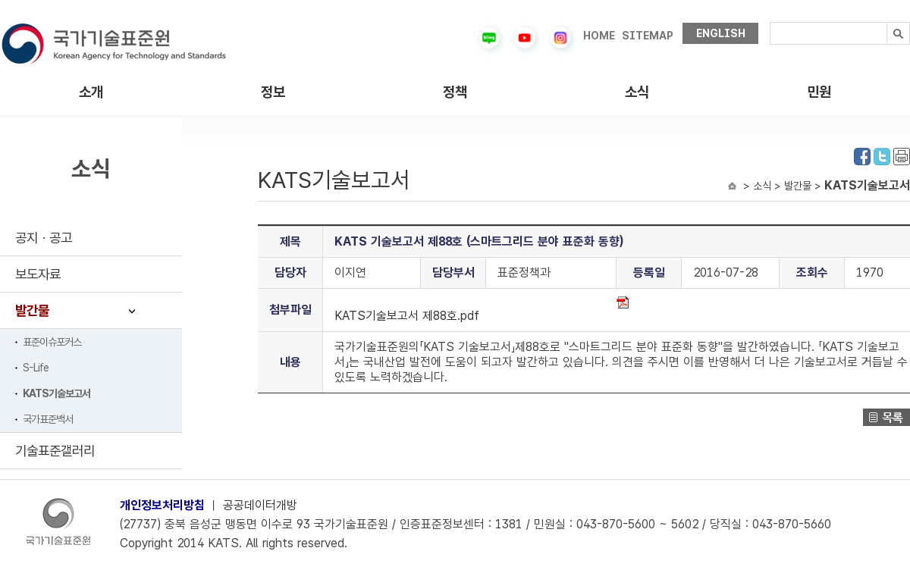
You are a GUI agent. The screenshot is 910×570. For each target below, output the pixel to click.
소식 (637, 92)
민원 (819, 92)
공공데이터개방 (260, 505)
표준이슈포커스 (52, 342)
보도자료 (38, 274)
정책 (455, 92)
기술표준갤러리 (55, 451)
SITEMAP (647, 36)
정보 (273, 92)
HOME (599, 36)
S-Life (36, 368)
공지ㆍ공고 (43, 238)
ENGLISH (720, 33)
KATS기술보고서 (56, 393)
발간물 (32, 310)
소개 (91, 92)
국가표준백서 (48, 419)
